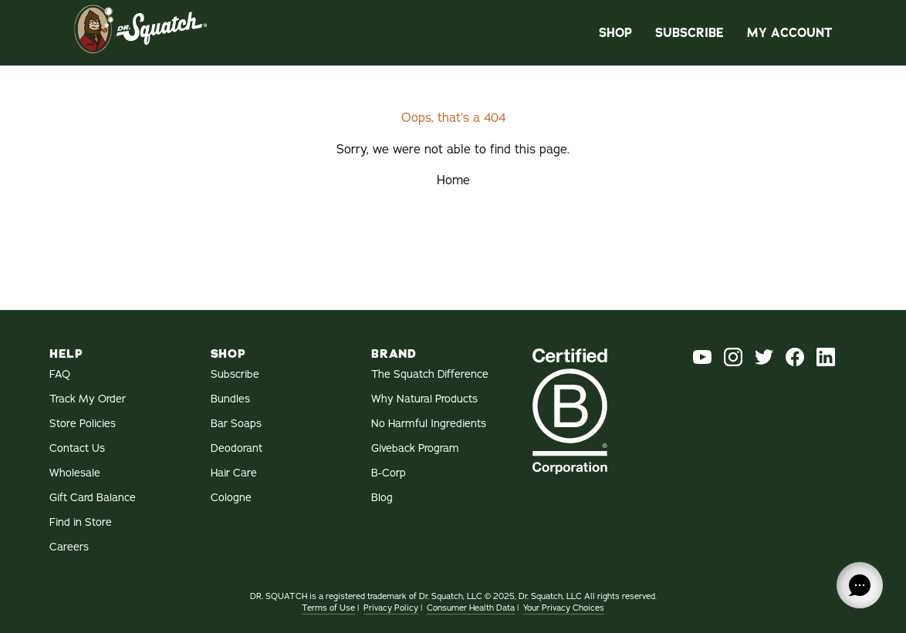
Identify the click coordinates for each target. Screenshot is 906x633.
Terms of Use (328, 608)
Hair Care (234, 473)
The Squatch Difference (429, 374)
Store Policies (82, 423)
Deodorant (236, 448)
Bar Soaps (236, 423)
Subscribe (689, 33)
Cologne (231, 497)
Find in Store (80, 522)
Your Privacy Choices (563, 608)
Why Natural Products (424, 399)
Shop (615, 33)
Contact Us (77, 448)
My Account (789, 33)
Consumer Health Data (471, 608)
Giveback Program (415, 448)
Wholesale (74, 473)
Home (453, 180)
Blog (382, 497)
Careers (69, 547)
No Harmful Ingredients (428, 423)
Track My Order (87, 399)
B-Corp (388, 473)
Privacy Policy (390, 608)
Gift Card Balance (92, 497)
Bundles (230, 399)
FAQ (59, 374)
